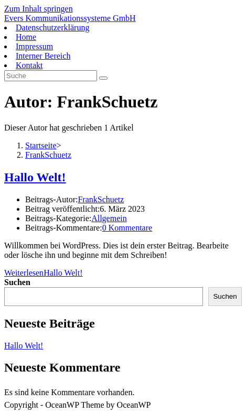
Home (26, 36)
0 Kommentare (127, 227)
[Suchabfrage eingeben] (50, 75)
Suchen (17, 282)
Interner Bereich (43, 55)
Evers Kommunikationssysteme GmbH (70, 18)
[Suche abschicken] (103, 78)
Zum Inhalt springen (38, 8)
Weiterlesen (43, 272)
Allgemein (109, 218)
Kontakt (29, 65)
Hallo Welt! (35, 177)
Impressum (34, 46)
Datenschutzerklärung (52, 27)
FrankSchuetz (48, 154)
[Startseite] (41, 145)
